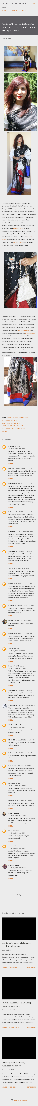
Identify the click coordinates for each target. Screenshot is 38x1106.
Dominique (12, 605)
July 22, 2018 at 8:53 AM (24, 551)
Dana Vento (12, 531)
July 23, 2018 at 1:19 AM (18, 668)
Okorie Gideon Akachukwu (17, 846)
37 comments (14, 1027)
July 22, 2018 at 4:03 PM (24, 633)
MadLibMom (12, 740)
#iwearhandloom (15, 417)
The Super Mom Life (15, 725)
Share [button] (4, 432)
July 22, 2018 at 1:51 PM (23, 620)
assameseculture (9, 426)
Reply (10, 463)
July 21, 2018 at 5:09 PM (17, 448)
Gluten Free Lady (14, 446)
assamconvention (9, 420)
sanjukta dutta (21, 428)
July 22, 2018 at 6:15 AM (25, 531)
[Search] (29, 3)
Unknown (11, 483)
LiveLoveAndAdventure (16, 666)
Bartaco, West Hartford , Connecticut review (13, 1064)
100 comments (14, 967)
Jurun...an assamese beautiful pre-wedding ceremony (18, 1004)
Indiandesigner (8, 428)
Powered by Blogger (19, 1100)
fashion (20, 426)
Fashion (14, 10)
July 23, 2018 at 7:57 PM (17, 727)
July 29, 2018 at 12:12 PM (18, 868)
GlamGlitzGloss (13, 865)
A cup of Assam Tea (14, 3)
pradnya (11, 468)
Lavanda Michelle (14, 783)
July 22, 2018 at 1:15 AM (24, 483)
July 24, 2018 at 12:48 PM (22, 766)
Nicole (10, 766)
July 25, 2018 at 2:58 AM (24, 800)
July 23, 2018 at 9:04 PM (26, 740)
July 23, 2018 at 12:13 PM (27, 705)
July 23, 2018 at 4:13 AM (24, 690)
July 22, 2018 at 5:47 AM (24, 512)
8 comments (13, 1087)
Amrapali (25, 417)
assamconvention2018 (11, 423)
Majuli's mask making (24, 330)
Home (4, 10)
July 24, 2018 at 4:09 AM (24, 753)
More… (24, 10)
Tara (9, 568)
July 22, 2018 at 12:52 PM (25, 605)
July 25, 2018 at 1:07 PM (17, 833)
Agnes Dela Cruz (13, 813)
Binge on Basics (13, 831)
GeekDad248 (12, 705)
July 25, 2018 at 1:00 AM (18, 785)
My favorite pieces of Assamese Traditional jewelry (16, 944)
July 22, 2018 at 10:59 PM (18, 651)
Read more (31, 967)
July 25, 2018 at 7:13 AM (18, 815)
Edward (11, 620)
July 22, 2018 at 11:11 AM (21, 568)
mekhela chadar (18, 228)
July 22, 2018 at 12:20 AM (23, 468)
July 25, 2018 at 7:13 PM (17, 848)
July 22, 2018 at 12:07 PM (24, 583)
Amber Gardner (13, 648)
